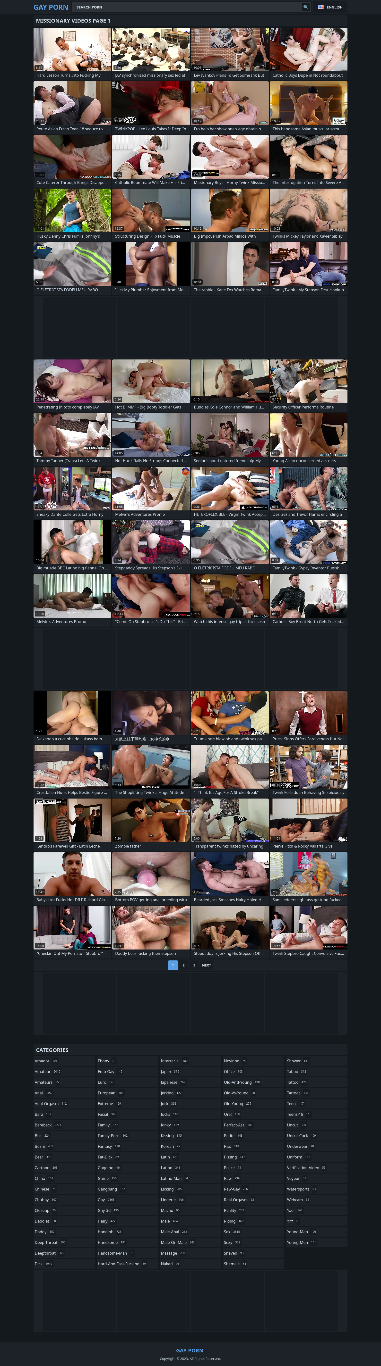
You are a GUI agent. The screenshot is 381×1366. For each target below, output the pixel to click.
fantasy (109, 1146)
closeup (46, 1210)
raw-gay (236, 1189)
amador (47, 1061)
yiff (293, 1221)
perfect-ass (239, 1125)
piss (232, 1146)
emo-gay (110, 1071)
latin (170, 1157)
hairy (107, 1221)
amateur (48, 1071)
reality (234, 1210)
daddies (46, 1221)
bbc (43, 1135)
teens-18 (299, 1114)
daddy (45, 1231)
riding (234, 1221)
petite (234, 1135)
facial (107, 1114)
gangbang (112, 1189)
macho (171, 1210)
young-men (302, 1242)
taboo (297, 1071)
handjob (110, 1231)
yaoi (295, 1210)
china (44, 1178)
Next (206, 965)
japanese (174, 1082)
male (170, 1221)
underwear (301, 1146)
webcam (298, 1199)
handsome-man (116, 1253)
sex (232, 1231)
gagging (109, 1167)
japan (170, 1071)
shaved (234, 1253)
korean (171, 1146)
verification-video (307, 1167)
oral (232, 1114)
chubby (46, 1199)
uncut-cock (302, 1135)
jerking (172, 1093)
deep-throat (51, 1242)
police (233, 1167)
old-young (238, 1103)
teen (296, 1103)
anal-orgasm (51, 1103)
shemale (235, 1263)
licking (172, 1189)
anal (44, 1093)
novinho (235, 1061)
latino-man (175, 1178)
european (111, 1093)
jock (169, 1103)
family (108, 1125)
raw (232, 1178)
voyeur (297, 1178)
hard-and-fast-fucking (122, 1263)
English (335, 7)
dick (44, 1263)
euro (107, 1082)
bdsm (44, 1146)
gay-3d (109, 1210)
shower (298, 1061)
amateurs (47, 1082)
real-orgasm (239, 1199)
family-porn (113, 1135)
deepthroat (50, 1253)
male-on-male (178, 1242)
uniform (299, 1157)
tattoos (298, 1093)
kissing (172, 1135)
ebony (107, 1061)
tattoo (297, 1082)
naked (170, 1263)
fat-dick (109, 1157)
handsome (112, 1242)
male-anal (174, 1231)
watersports (302, 1189)
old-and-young (242, 1082)
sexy (233, 1242)
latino (171, 1167)
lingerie (173, 1199)
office (234, 1071)
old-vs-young (240, 1093)
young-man (302, 1231)
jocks (170, 1114)
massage (173, 1253)
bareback (48, 1125)
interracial (175, 1061)
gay (107, 1199)
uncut (297, 1125)
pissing (235, 1157)
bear (43, 1157)
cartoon (47, 1167)
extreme (110, 1103)
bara (43, 1114)
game (108, 1178)
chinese (46, 1189)
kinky (170, 1125)
